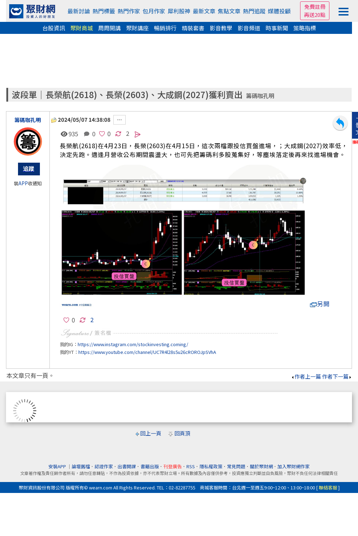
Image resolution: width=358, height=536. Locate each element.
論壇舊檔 (81, 466)
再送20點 (315, 14)
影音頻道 (249, 28)
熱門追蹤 (254, 11)
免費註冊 (315, 6)
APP (23, 183)
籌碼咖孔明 (260, 95)
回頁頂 (182, 433)
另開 (320, 303)
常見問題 (236, 466)
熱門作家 (129, 11)
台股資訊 (53, 28)
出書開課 (127, 466)
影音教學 (221, 28)
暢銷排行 (165, 28)
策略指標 (304, 28)
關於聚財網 (261, 466)
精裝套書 (193, 28)
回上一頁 (150, 433)
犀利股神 (179, 11)
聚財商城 (81, 28)
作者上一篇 (306, 376)
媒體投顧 (279, 11)
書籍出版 (150, 466)
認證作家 (104, 466)
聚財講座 (137, 28)
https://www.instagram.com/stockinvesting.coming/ (133, 344)
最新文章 (204, 11)
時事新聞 (276, 28)
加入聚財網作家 (294, 466)
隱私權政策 (210, 466)
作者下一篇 (337, 376)
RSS (190, 466)
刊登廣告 (172, 466)
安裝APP (57, 466)
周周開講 (109, 28)
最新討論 (78, 11)
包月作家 (154, 11)
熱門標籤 (104, 11)
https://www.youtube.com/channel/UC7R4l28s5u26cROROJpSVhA (147, 352)
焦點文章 (229, 11)
